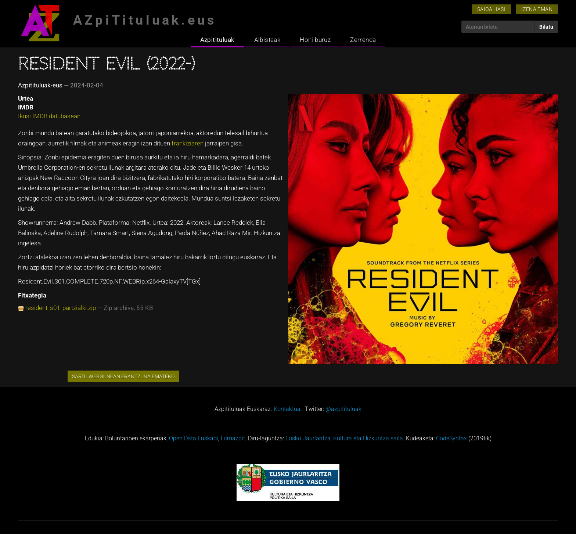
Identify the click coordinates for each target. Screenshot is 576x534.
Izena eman (536, 9)
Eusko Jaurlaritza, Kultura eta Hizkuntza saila (344, 438)
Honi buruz (315, 39)
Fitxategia (32, 295)
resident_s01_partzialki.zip (60, 307)
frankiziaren (188, 143)
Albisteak (267, 39)
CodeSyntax (451, 438)
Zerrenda (363, 39)
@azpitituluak (343, 408)
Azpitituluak (217, 39)
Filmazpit (233, 438)
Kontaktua (287, 408)
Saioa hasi (491, 9)
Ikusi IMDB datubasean (49, 116)
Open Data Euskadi (193, 438)
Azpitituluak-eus (40, 85)
